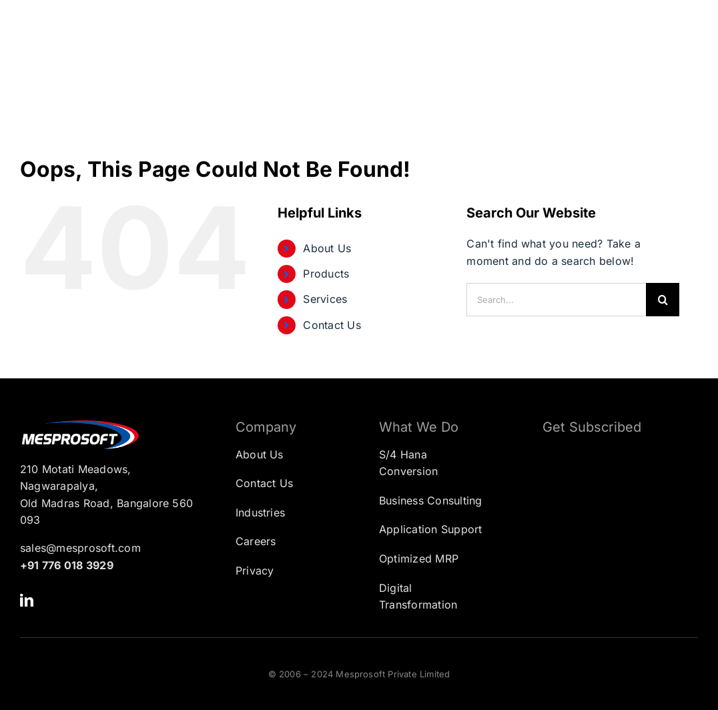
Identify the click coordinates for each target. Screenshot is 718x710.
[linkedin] (26, 600)
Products (326, 273)
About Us (327, 248)
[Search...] (556, 299)
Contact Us (331, 325)
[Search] (662, 299)
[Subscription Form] (610, 512)
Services (325, 299)
